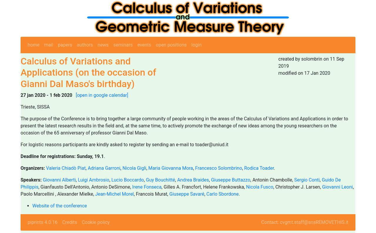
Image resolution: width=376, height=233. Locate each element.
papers (65, 45)
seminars (123, 45)
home (33, 45)
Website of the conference (59, 206)
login (197, 45)
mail (48, 45)
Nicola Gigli (134, 168)
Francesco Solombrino (218, 168)
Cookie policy (96, 222)
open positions (171, 45)
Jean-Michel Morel (114, 194)
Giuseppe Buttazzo (230, 180)
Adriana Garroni (104, 168)
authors (85, 45)
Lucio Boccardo (127, 180)
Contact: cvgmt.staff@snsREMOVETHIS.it (304, 222)
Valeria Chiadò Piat (66, 168)
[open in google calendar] (102, 95)
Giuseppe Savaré (186, 194)
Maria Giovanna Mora (170, 168)
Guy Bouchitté (160, 180)
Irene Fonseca (147, 187)
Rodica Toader (259, 168)
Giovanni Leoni (337, 187)
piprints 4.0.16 (43, 222)
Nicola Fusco (259, 187)
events (144, 45)
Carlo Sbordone (223, 194)
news (103, 45)
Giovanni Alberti (59, 180)
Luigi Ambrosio (93, 180)
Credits (69, 222)
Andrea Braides (193, 180)
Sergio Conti (307, 180)
